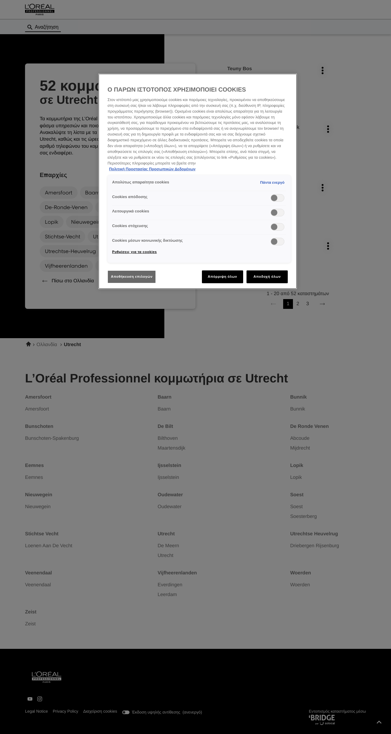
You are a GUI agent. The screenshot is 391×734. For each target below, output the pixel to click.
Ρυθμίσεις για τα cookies (134, 252)
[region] (197, 181)
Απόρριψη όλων (222, 276)
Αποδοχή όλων (267, 276)
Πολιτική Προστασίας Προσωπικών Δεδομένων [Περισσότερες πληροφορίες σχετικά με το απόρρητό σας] (152, 169)
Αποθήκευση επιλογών (131, 276)
